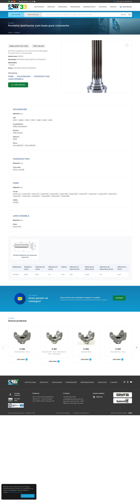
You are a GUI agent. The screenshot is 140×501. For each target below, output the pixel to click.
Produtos (51, 7)
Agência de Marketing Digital (119, 413)
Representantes (89, 7)
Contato (113, 7)
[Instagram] (30, 1)
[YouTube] (34, 1)
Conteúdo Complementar (81, 413)
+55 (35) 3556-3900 (69, 397)
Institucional (39, 7)
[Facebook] (32, 1)
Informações (75, 7)
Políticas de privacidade (63, 413)
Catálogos (103, 7)
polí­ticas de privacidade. (15, 492)
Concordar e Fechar (28, 496)
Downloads (62, 7)
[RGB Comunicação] (130, 412)
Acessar (119, 298)
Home (10, 32)
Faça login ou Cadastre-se (123, 1)
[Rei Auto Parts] (17, 7)
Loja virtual (126, 7)
